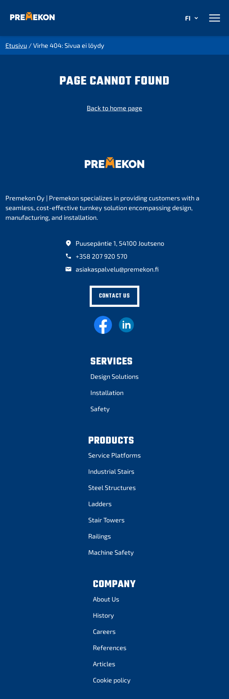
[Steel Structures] (112, 487)
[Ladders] (100, 504)
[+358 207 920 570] (96, 256)
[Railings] (99, 536)
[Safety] (100, 409)
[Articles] (104, 664)
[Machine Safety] (111, 552)
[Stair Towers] (106, 520)
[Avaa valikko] (214, 18)
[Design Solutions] (114, 376)
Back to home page (114, 108)
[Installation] (107, 392)
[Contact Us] (114, 296)
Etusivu (16, 45)
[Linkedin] (126, 325)
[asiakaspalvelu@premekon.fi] (112, 269)
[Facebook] (103, 325)
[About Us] (106, 599)
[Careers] (104, 631)
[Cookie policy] (112, 680)
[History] (103, 615)
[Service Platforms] (114, 455)
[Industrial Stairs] (111, 471)
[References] (109, 648)
